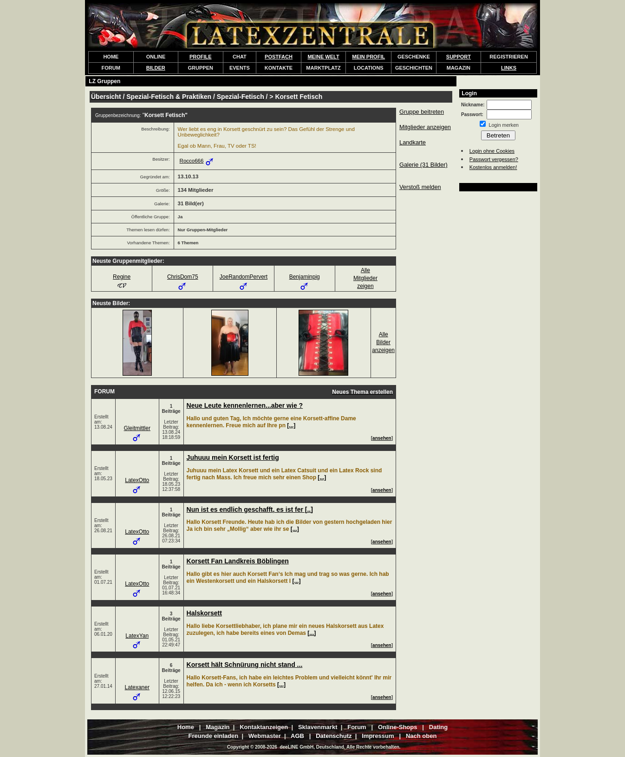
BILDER (155, 68)
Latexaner (137, 687)
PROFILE (200, 56)
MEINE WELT (323, 56)
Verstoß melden (420, 186)
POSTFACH (279, 56)
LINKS (508, 68)
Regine (121, 277)
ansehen (381, 438)
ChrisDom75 (182, 277)
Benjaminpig (304, 277)
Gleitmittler (137, 428)
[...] (291, 425)
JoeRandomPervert (243, 277)
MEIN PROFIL (368, 56)
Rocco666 (192, 160)
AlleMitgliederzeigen (365, 278)
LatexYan (137, 636)
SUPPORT (458, 56)
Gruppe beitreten (421, 111)
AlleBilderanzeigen (383, 342)
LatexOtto (137, 480)
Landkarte (412, 142)
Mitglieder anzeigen (425, 127)
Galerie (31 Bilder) (423, 164)
